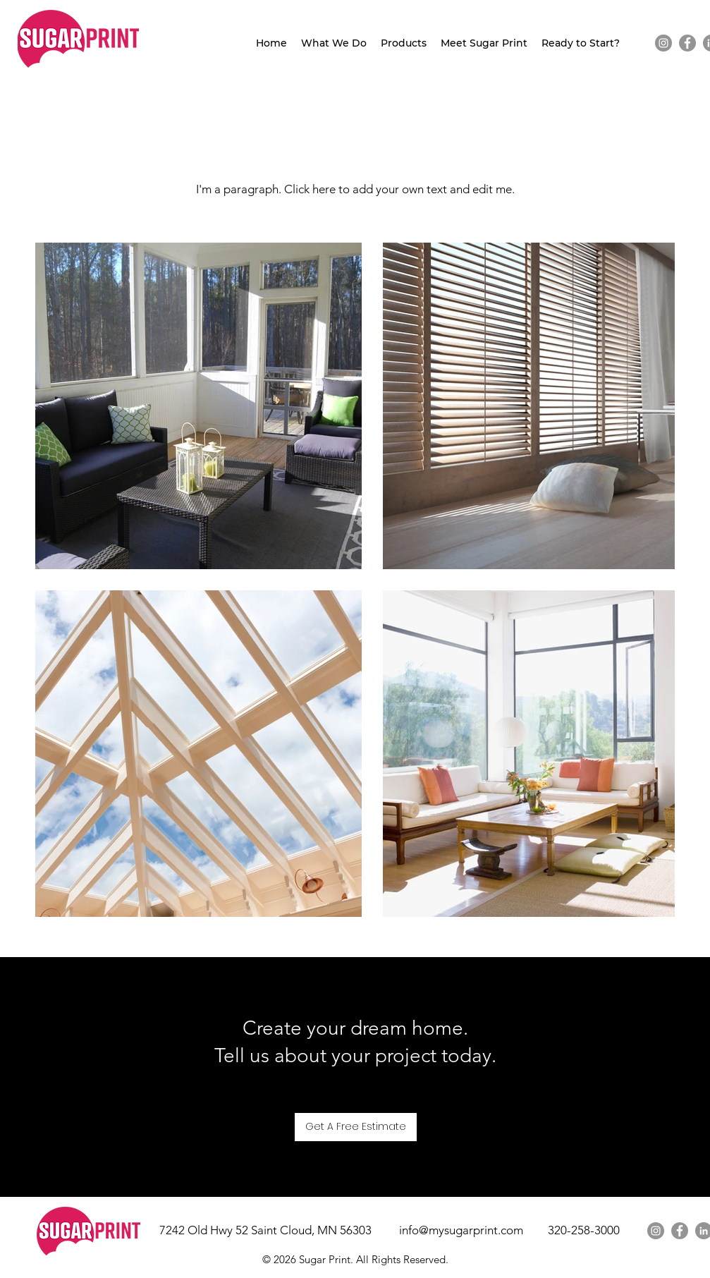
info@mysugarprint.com (461, 1230)
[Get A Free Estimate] (356, 1127)
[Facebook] (687, 43)
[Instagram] (663, 43)
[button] (334, 43)
